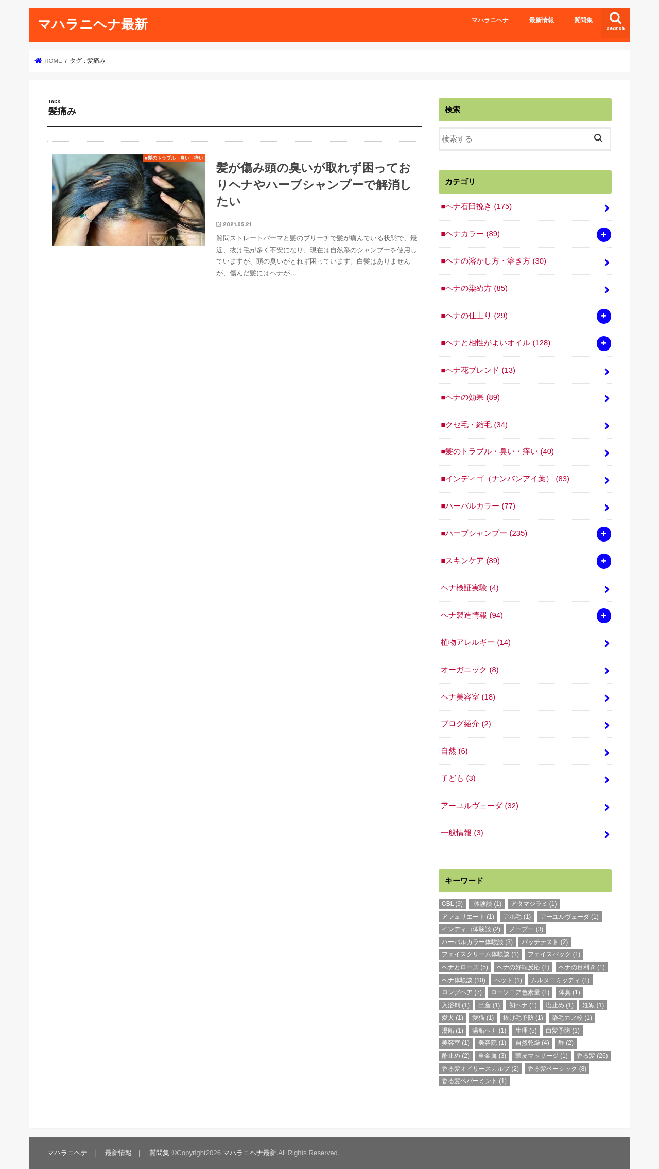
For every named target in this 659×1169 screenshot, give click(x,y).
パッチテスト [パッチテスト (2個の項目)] (545, 942)
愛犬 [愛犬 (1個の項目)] (452, 1017)
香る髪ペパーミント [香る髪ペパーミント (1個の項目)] (474, 1081)
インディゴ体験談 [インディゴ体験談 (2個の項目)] (471, 929)
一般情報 (462, 833)
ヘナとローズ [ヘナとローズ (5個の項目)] (465, 967)
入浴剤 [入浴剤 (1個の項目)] (456, 1005)
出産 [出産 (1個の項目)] (489, 1005)
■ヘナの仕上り (474, 315)
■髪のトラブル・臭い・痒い (497, 451)
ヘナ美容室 (468, 697)
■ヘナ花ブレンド (478, 370)
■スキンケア (470, 560)
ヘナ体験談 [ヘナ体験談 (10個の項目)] (463, 980)
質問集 (583, 20)
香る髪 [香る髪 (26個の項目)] (592, 1055)
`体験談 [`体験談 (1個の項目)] (486, 904)
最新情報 (541, 20)
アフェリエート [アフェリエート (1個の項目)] (468, 916)
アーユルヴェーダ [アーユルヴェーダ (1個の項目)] (569, 916)
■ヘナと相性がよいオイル (495, 343)
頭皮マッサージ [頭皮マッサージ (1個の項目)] (541, 1055)
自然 (454, 751)
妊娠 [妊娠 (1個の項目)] (593, 1005)
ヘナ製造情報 (472, 615)
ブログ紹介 (466, 724)
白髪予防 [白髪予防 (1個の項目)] (563, 1030)
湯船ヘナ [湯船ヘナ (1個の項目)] (489, 1030)
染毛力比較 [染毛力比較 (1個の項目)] (572, 1017)
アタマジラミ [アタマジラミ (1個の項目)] (534, 904)
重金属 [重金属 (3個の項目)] (492, 1055)
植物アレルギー (476, 642)
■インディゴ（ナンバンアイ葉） (505, 479)
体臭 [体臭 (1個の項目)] (569, 992)
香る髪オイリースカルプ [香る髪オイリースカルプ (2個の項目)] (480, 1068)
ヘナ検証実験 (469, 588)
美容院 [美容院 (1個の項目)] (492, 1042)
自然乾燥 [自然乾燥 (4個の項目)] (532, 1042)
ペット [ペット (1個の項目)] (508, 980)
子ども (458, 778)
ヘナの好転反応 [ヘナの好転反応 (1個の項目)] (523, 967)
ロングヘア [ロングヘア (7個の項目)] (462, 992)
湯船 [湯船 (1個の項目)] (452, 1030)
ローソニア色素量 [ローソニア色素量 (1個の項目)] (520, 992)
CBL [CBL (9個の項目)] (452, 904)
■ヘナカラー (470, 234)
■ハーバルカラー (478, 506)
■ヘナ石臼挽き (476, 206)
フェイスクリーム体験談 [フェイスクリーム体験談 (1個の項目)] (480, 954)
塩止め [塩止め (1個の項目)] (560, 1005)
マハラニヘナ (490, 20)
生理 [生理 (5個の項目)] (526, 1030)
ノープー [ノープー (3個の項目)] (526, 929)
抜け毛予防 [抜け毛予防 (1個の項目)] (523, 1017)
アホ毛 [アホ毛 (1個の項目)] (517, 916)
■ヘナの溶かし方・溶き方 (493, 261)
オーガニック (469, 670)
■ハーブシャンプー (484, 533)
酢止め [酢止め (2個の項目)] (456, 1055)
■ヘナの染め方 (474, 288)
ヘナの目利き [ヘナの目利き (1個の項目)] (582, 967)
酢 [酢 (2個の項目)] (566, 1042)
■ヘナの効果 (470, 397)
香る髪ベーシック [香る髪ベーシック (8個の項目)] (557, 1068)
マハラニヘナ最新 (93, 23)
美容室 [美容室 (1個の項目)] (456, 1042)
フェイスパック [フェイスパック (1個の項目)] (554, 954)
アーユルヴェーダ (479, 805)
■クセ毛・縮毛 (474, 425)
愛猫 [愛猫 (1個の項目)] (483, 1017)
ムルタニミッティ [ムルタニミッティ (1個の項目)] (560, 980)
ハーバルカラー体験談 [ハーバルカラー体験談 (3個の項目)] (477, 942)
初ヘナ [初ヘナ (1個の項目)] (523, 1005)
